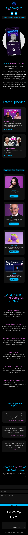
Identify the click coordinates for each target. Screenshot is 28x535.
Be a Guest (22, 17)
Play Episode (8, 129)
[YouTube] (12, 13)
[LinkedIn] (10, 517)
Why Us (16, 17)
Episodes (10, 17)
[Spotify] (13, 517)
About (5, 17)
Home (17, 524)
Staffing (24, 527)
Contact (24, 524)
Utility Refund (16, 527)
